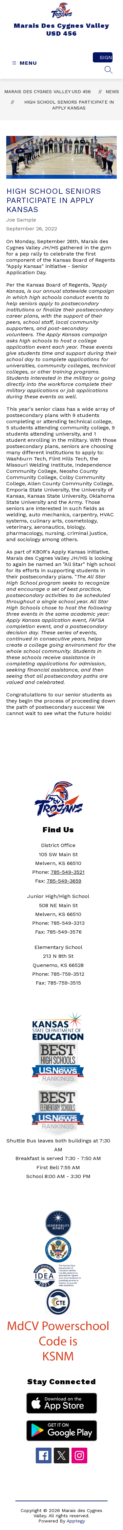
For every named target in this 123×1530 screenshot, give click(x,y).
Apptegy (76, 1520)
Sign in (106, 57)
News (112, 91)
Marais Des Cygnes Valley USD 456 (47, 91)
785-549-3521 (68, 872)
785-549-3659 (64, 881)
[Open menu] (23, 63)
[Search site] (109, 70)
